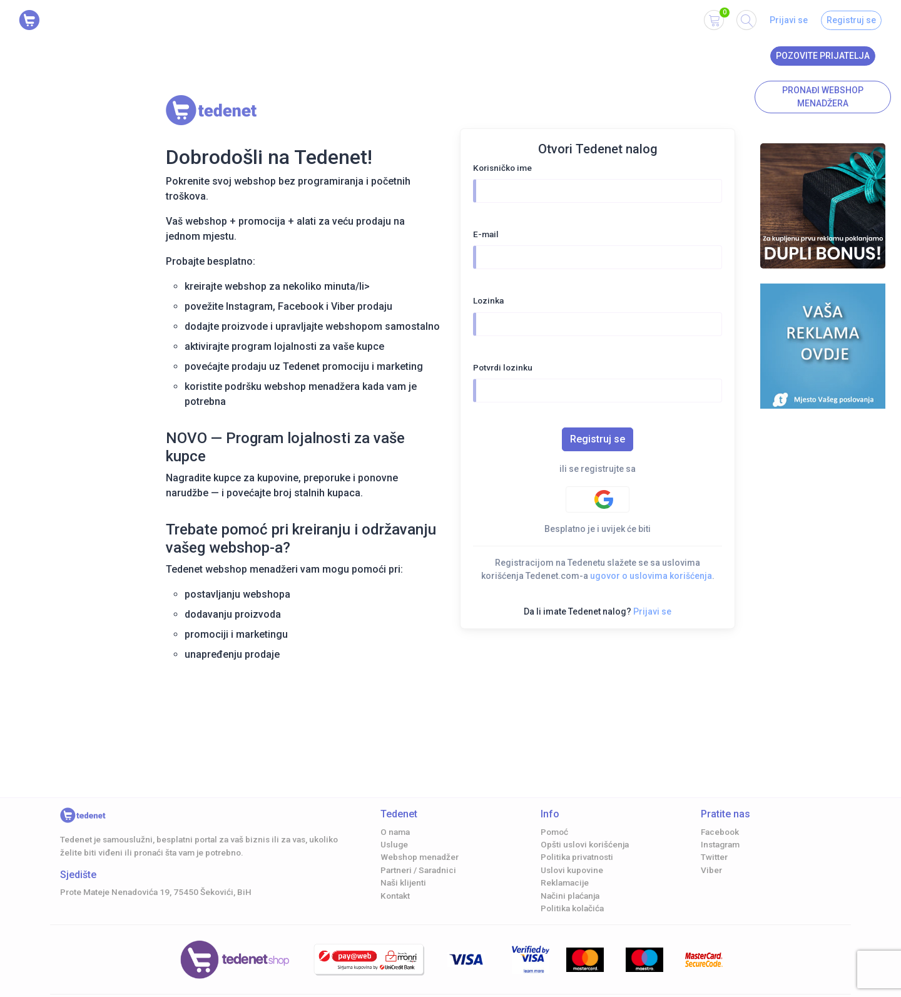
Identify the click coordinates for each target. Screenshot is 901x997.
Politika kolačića (572, 908)
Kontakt (395, 896)
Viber (711, 870)
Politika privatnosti (577, 857)
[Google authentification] (597, 499)
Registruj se (851, 20)
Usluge (394, 844)
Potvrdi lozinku (502, 367)
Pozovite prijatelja (823, 56)
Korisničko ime (502, 168)
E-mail (486, 234)
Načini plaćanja (570, 896)
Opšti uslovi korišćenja (585, 844)
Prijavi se (789, 20)
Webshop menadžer (419, 857)
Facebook (720, 832)
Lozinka (488, 300)
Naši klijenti (403, 882)
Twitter (714, 857)
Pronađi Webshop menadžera (822, 96)
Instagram (720, 844)
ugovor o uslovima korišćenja (651, 576)
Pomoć (554, 832)
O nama (395, 832)
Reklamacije (565, 882)
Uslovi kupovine (572, 870)
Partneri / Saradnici (418, 870)
